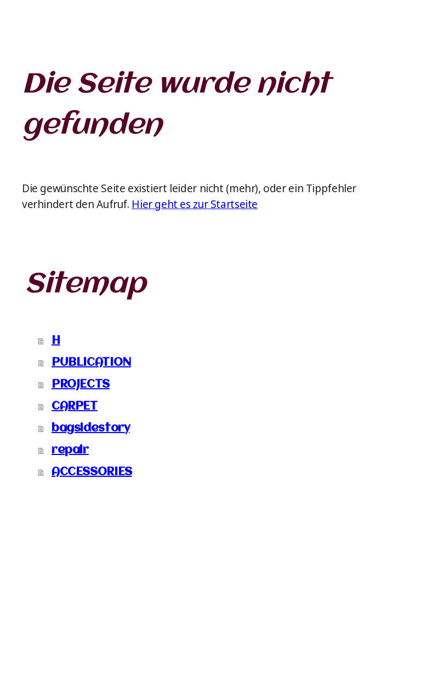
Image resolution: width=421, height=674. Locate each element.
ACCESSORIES (92, 472)
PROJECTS (81, 384)
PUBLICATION (91, 362)
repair (70, 450)
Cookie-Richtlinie (109, 623)
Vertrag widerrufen (69, 637)
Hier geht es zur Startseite (195, 204)
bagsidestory (90, 428)
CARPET (75, 406)
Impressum (44, 623)
